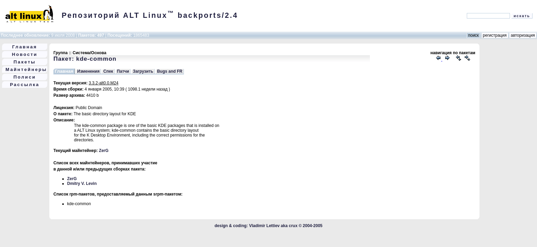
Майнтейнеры (26, 69)
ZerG (104, 150)
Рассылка (24, 84)
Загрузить (143, 71)
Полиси (24, 77)
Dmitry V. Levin (82, 183)
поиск (473, 35)
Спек (108, 71)
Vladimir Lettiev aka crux (273, 225)
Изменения (88, 71)
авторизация (523, 35)
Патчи (123, 71)
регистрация (495, 35)
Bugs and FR (169, 71)
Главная (24, 46)
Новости (25, 54)
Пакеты (25, 61)
